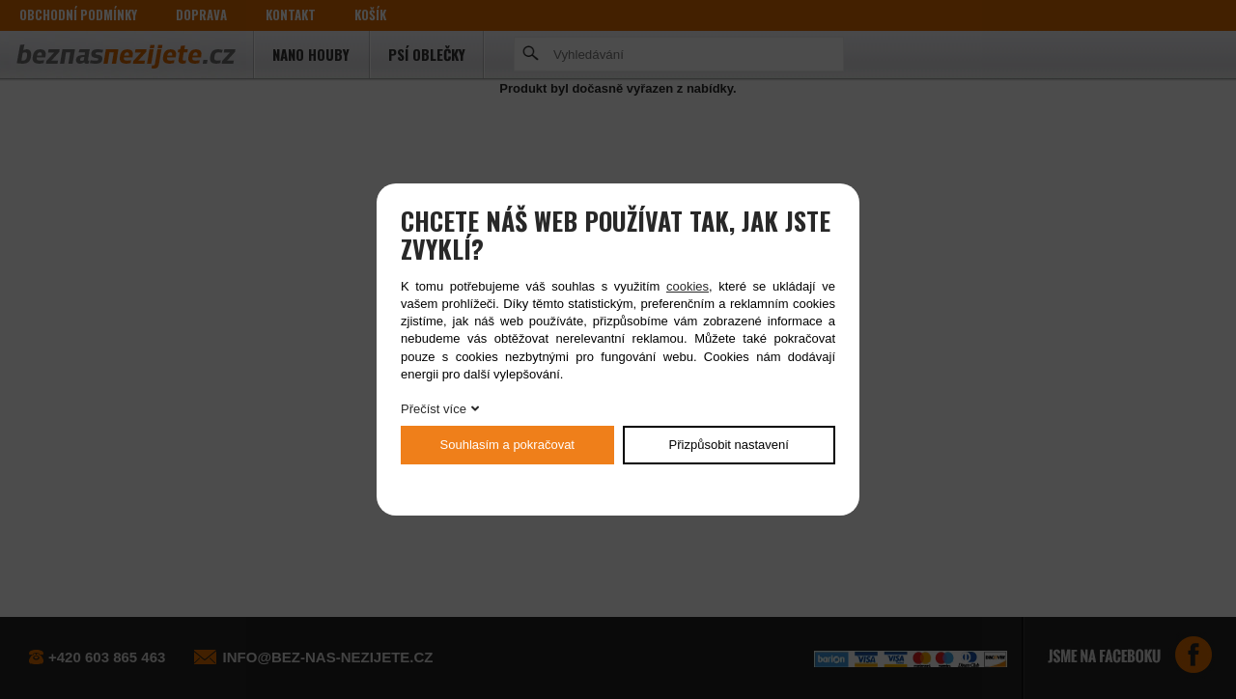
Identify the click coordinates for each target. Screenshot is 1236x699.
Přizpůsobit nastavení (729, 444)
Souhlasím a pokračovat (507, 444)
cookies (687, 286)
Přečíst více (433, 409)
